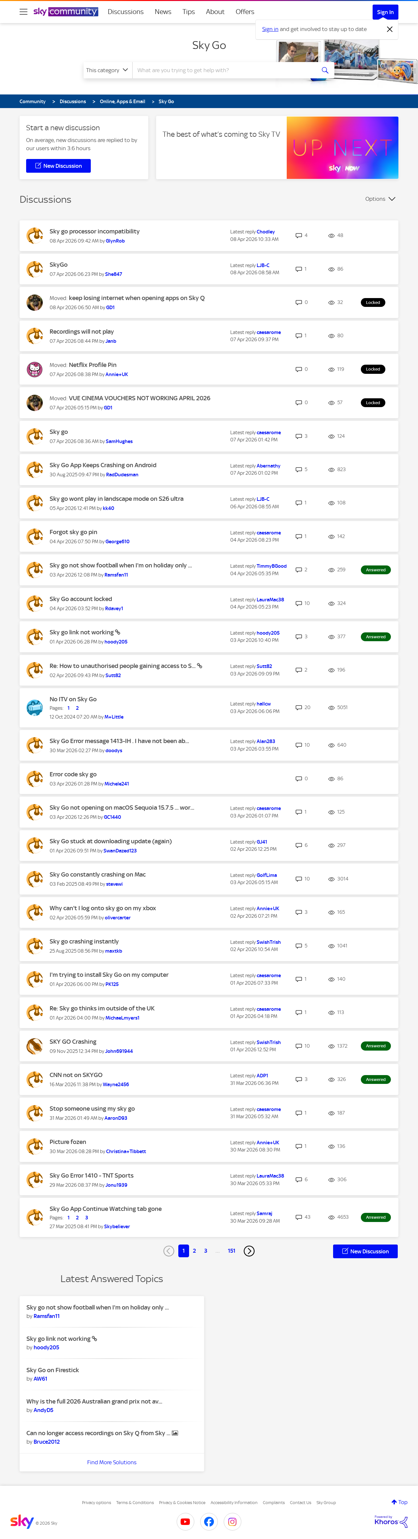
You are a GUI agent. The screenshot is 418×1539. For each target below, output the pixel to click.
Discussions (126, 12)
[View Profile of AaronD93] (115, 1118)
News (163, 12)
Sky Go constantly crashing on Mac (98, 874)
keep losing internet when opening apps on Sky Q (137, 298)
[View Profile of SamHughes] (119, 441)
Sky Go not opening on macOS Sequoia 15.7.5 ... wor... (122, 807)
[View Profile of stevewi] (114, 884)
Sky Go (209, 45)
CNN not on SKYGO (76, 1075)
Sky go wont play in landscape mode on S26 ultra (117, 498)
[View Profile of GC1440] (112, 817)
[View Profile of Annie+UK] (116, 374)
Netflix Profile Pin (93, 365)
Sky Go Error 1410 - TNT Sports (92, 1175)
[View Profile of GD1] (110, 307)
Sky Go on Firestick (52, 1370)
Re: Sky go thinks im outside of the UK (102, 1008)
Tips (189, 12)
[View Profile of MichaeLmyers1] (122, 1018)
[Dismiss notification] (390, 29)
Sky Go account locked (81, 599)
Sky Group (326, 1502)
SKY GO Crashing (73, 1041)
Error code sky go (73, 774)
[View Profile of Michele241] (116, 784)
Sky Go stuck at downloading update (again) (111, 841)
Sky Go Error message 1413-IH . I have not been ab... (119, 741)
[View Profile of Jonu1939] (116, 1185)
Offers (245, 12)
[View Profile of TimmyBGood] (272, 566)
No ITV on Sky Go (73, 699)
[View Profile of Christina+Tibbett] (126, 1151)
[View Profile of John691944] (119, 1051)
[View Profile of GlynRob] (115, 241)
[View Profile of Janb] (110, 341)
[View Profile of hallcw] (264, 704)
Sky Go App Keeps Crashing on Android (103, 465)
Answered (376, 569)
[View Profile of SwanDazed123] (120, 851)
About (215, 12)
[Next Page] (249, 1251)
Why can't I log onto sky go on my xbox (103, 908)
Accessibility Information (234, 1502)
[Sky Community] (66, 12)
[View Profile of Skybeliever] (117, 1227)
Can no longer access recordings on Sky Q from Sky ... (99, 1433)
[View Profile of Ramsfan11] (116, 575)
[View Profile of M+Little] (113, 717)
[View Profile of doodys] (113, 751)
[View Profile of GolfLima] (267, 875)
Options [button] (375, 199)
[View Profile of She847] (113, 274)
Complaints (274, 1502)
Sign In (385, 12)
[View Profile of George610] (117, 542)
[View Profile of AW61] (40, 1378)
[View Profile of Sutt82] (113, 675)
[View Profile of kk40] (108, 508)
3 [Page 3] (205, 1250)
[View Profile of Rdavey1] (114, 608)
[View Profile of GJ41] (262, 842)
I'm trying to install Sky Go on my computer (109, 974)
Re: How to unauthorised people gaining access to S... (123, 666)
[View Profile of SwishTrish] (269, 942)
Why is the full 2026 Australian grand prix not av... (94, 1401)
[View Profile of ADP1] (262, 1076)
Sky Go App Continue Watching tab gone (106, 1209)
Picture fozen (68, 1142)
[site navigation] (23, 11)
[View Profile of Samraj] (264, 1213)
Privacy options (96, 1502)
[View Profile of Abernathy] (269, 466)
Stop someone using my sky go (92, 1108)
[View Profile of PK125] (112, 984)
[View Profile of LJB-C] (263, 265)
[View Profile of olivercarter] (118, 918)
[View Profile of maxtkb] (113, 951)
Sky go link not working (82, 632)
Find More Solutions (112, 1462)
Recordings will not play (82, 331)
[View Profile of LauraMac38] (270, 600)
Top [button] (403, 1502)
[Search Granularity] (108, 70)
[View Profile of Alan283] (266, 741)
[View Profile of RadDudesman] (122, 475)
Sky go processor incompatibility (95, 231)
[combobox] (223, 70)
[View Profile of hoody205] (115, 642)
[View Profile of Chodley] (266, 232)
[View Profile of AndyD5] (43, 1410)
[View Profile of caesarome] (269, 332)
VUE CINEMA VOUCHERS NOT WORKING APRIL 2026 (139, 398)
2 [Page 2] (194, 1250)
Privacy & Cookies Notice (182, 1502)
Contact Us (300, 1502)
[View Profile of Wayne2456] (116, 1084)
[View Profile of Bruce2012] (47, 1441)
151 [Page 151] (231, 1250)
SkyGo (59, 264)
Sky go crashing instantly (84, 941)
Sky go (59, 432)
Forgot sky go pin (73, 532)
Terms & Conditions (135, 1502)
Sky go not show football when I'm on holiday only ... (121, 565)
